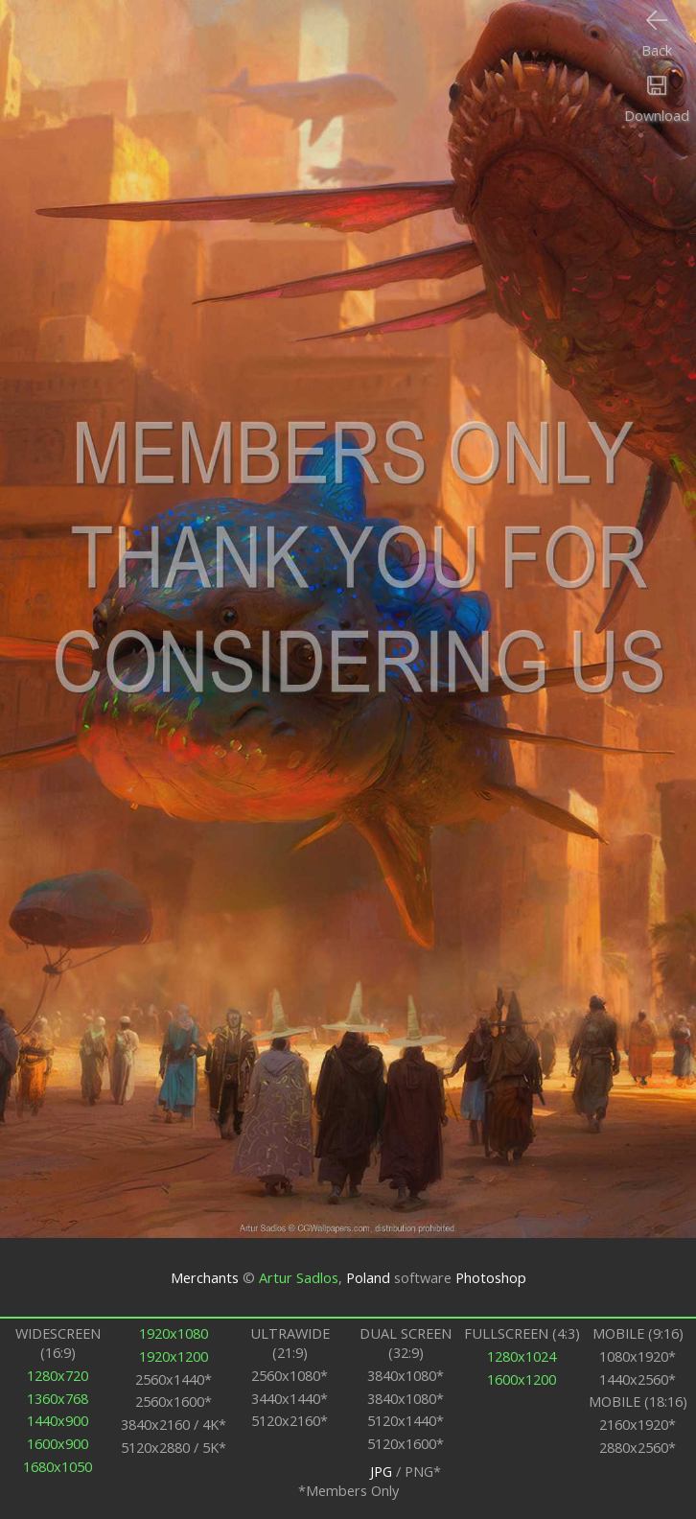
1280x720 (57, 1375)
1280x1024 (521, 1356)
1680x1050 (57, 1466)
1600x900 (57, 1443)
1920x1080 (173, 1333)
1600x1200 (521, 1379)
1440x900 (57, 1420)
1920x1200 (173, 1356)
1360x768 (57, 1398)
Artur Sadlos (298, 1277)
